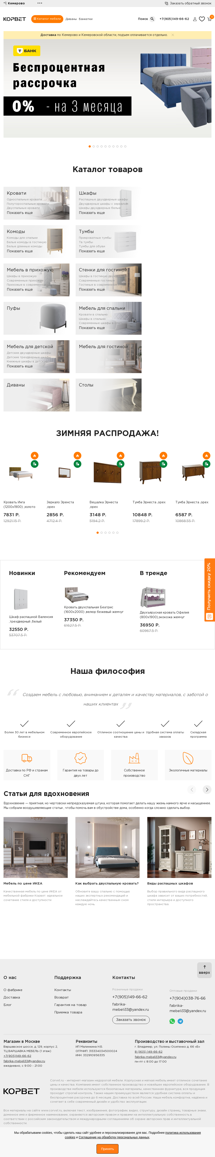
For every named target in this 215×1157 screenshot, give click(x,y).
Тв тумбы (86, 242)
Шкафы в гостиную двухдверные (103, 276)
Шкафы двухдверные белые (100, 208)
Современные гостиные (97, 280)
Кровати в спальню (93, 314)
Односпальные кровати (24, 199)
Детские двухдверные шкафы (29, 353)
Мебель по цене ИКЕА (23, 883)
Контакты (62, 990)
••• (39, 3)
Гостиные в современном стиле (103, 285)
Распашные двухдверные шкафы (103, 199)
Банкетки (86, 19)
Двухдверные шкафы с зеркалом (103, 204)
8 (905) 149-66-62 (148, 1052)
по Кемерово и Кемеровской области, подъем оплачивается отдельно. (104, 35)
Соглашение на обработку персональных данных (114, 1137)
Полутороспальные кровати (28, 204)
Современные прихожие (25, 280)
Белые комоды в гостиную (26, 242)
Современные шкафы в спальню (103, 323)
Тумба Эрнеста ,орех (149, 502)
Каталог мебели (47, 19)
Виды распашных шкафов (170, 883)
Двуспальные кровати (23, 208)
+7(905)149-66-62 (174, 19)
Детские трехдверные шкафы (29, 357)
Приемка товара (68, 1012)
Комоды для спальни (22, 238)
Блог (8, 1005)
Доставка (12, 997)
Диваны (71, 19)
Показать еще (20, 213)
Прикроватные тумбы (95, 238)
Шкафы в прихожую (22, 276)
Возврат (61, 997)
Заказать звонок (131, 1020)
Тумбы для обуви (92, 246)
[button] (90, 146)
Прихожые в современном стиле (31, 285)
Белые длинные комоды (24, 246)
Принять (107, 1149)
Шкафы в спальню (92, 319)
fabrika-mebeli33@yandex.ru (24, 1061)
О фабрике (13, 990)
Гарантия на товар (70, 1005)
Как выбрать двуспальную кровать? (106, 883)
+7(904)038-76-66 (187, 998)
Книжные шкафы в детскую (27, 361)
